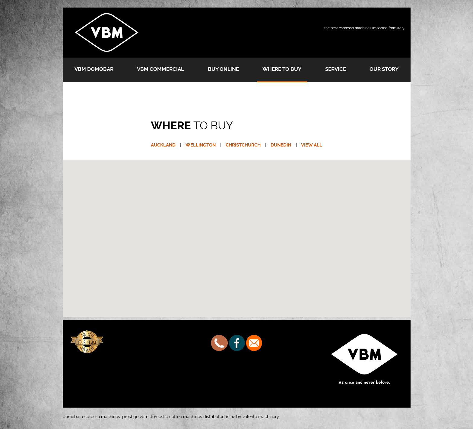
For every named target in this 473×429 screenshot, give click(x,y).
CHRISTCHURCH (243, 145)
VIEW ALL (311, 145)
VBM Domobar (94, 69)
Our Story (384, 69)
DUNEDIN (281, 145)
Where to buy (281, 69)
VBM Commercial (160, 69)
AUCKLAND (163, 145)
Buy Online (223, 69)
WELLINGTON (201, 145)
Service (335, 69)
